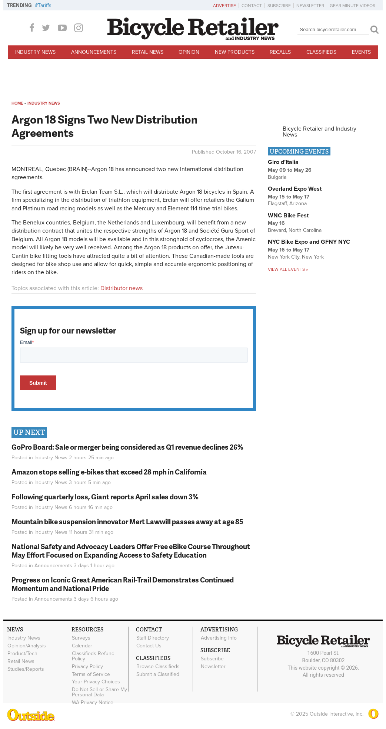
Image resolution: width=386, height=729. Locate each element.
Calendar (82, 646)
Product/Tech (22, 654)
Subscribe (279, 5)
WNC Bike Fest (288, 215)
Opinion (189, 52)
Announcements (93, 52)
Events (361, 52)
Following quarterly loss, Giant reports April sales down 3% (105, 497)
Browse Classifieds (158, 667)
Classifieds (321, 52)
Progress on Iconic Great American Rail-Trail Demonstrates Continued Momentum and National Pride (122, 584)
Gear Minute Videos (352, 5)
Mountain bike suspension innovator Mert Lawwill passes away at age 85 (127, 521)
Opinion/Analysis (26, 646)
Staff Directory (152, 638)
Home (17, 103)
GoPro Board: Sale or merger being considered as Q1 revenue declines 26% (127, 447)
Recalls (280, 52)
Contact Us (149, 646)
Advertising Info (219, 638)
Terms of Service (91, 674)
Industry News (35, 52)
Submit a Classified (157, 674)
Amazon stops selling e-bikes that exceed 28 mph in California (109, 472)
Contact (252, 5)
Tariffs (44, 5)
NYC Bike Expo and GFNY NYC (309, 242)
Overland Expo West (295, 189)
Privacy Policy (87, 666)
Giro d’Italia (283, 162)
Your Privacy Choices (96, 682)
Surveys (81, 638)
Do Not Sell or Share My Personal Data (99, 692)
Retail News (147, 52)
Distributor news (121, 288)
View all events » (288, 269)
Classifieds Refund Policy (93, 656)
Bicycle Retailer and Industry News (319, 131)
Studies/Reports (25, 669)
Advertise (224, 5)
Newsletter (310, 5)
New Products (234, 52)
